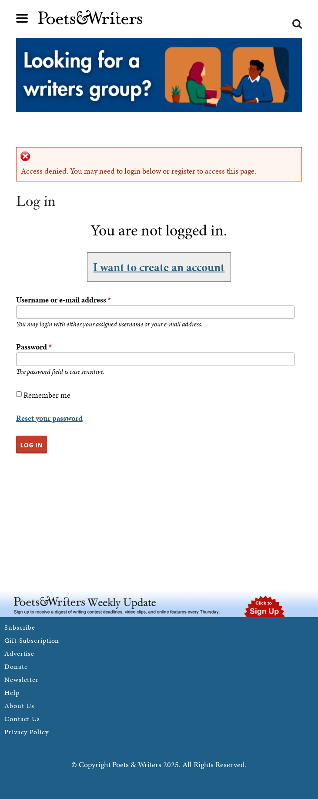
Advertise (19, 653)
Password (34, 346)
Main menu (22, 18)
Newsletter (21, 680)
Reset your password (49, 418)
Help (12, 693)
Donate (15, 666)
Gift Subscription (31, 640)
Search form (297, 24)
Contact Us (22, 719)
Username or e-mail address (63, 299)
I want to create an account (158, 266)
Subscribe (19, 627)
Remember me (46, 394)
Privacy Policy (26, 732)
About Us (19, 706)
